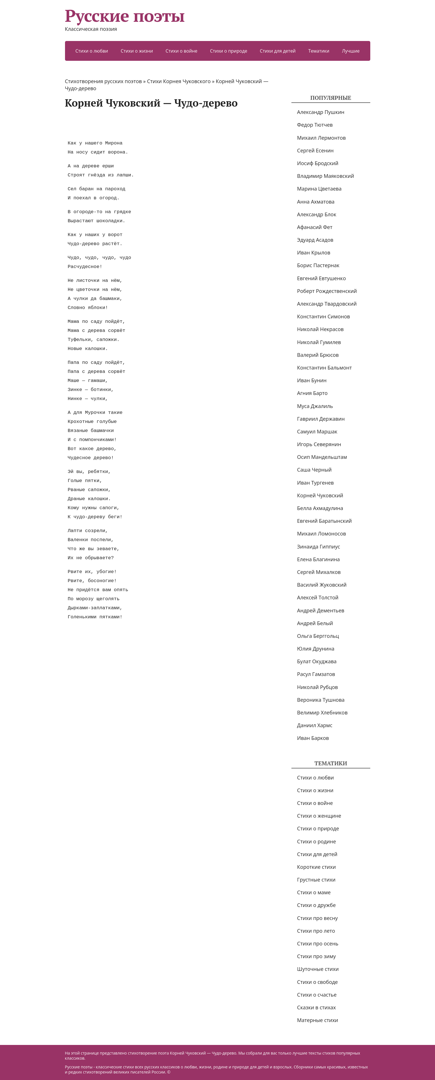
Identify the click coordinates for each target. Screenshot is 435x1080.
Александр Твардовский (327, 303)
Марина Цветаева (319, 188)
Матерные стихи (317, 1020)
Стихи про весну (317, 918)
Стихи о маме (314, 892)
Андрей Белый (315, 623)
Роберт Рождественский (327, 291)
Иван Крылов (313, 252)
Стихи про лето (316, 930)
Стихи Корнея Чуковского (179, 81)
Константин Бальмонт (324, 367)
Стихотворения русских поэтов (103, 81)
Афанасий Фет (314, 227)
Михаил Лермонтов (321, 137)
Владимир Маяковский (325, 175)
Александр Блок (316, 214)
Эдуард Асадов (315, 239)
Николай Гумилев (319, 342)
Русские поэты (125, 15)
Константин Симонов (323, 316)
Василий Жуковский (322, 584)
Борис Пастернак (318, 265)
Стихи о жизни (137, 51)
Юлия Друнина (315, 648)
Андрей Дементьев (320, 610)
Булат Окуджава (317, 661)
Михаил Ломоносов (321, 533)
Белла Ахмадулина (320, 508)
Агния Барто (312, 393)
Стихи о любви (91, 51)
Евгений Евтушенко (321, 278)
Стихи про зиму (316, 956)
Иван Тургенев (315, 482)
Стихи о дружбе (316, 905)
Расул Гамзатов (316, 674)
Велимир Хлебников (322, 712)
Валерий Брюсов (318, 354)
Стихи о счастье (317, 994)
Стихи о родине (316, 841)
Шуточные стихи (318, 968)
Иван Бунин (311, 380)
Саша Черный (314, 469)
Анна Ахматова (316, 201)
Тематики (319, 51)
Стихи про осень (317, 943)
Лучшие (351, 51)
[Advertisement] (168, 124)
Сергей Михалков (319, 572)
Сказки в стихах (316, 1007)
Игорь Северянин (319, 444)
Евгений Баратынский (324, 520)
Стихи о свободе (317, 982)
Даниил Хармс (314, 725)
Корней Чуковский (320, 495)
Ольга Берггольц (318, 635)
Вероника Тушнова (321, 699)
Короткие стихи (316, 866)
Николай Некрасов (320, 329)
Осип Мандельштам (322, 456)
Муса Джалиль (315, 406)
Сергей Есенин (315, 150)
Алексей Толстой (317, 597)
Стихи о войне (181, 51)
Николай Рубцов (317, 687)
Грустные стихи (316, 879)
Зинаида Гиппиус (318, 546)
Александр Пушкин (320, 112)
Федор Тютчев (315, 124)
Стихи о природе (228, 51)
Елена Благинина (318, 559)
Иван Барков (313, 738)
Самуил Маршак (317, 431)
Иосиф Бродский (317, 163)
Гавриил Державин (321, 418)
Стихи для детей (278, 51)
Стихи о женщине (319, 815)
